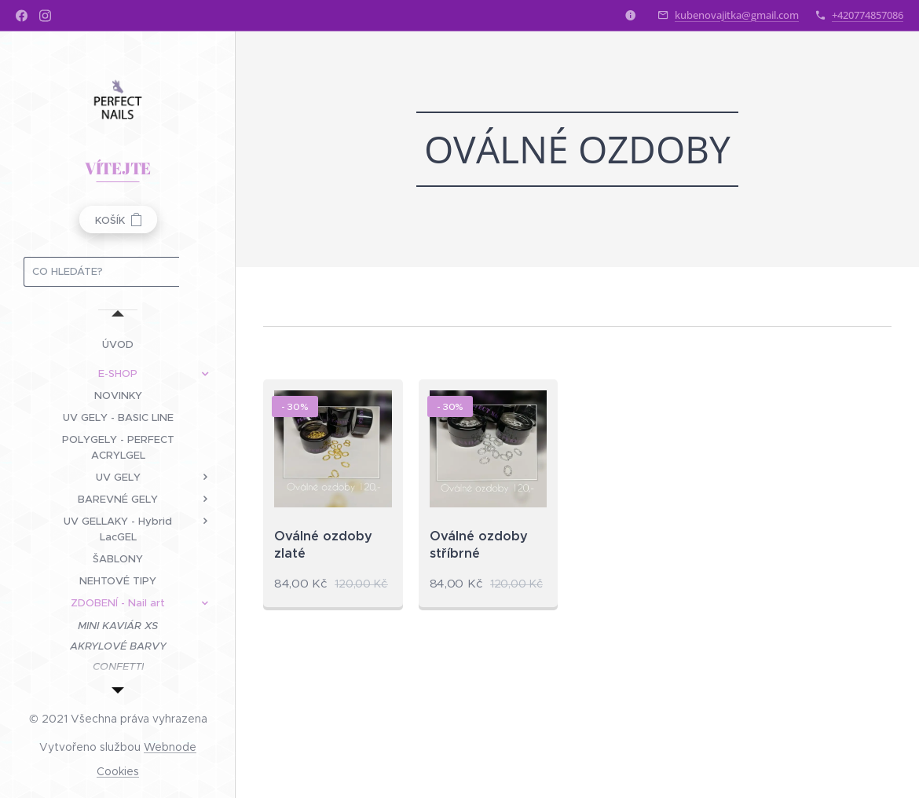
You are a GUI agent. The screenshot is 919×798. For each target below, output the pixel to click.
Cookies (118, 771)
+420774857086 (867, 15)
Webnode (170, 747)
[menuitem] (118, 344)
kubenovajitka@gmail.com (737, 15)
